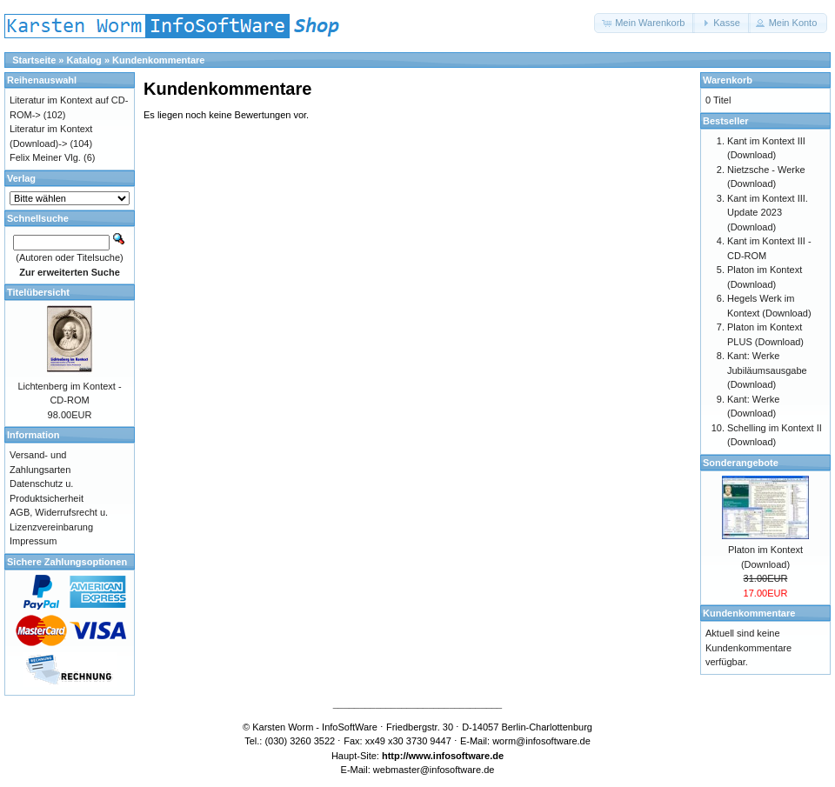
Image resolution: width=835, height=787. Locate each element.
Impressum (33, 541)
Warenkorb (727, 80)
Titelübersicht (38, 292)
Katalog (84, 60)
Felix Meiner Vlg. (45, 157)
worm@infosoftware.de (541, 741)
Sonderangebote (740, 462)
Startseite (34, 60)
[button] (644, 23)
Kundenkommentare (158, 60)
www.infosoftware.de (456, 755)
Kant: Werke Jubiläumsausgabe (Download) (767, 370)
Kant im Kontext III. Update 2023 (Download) (767, 212)
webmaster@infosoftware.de (434, 769)
